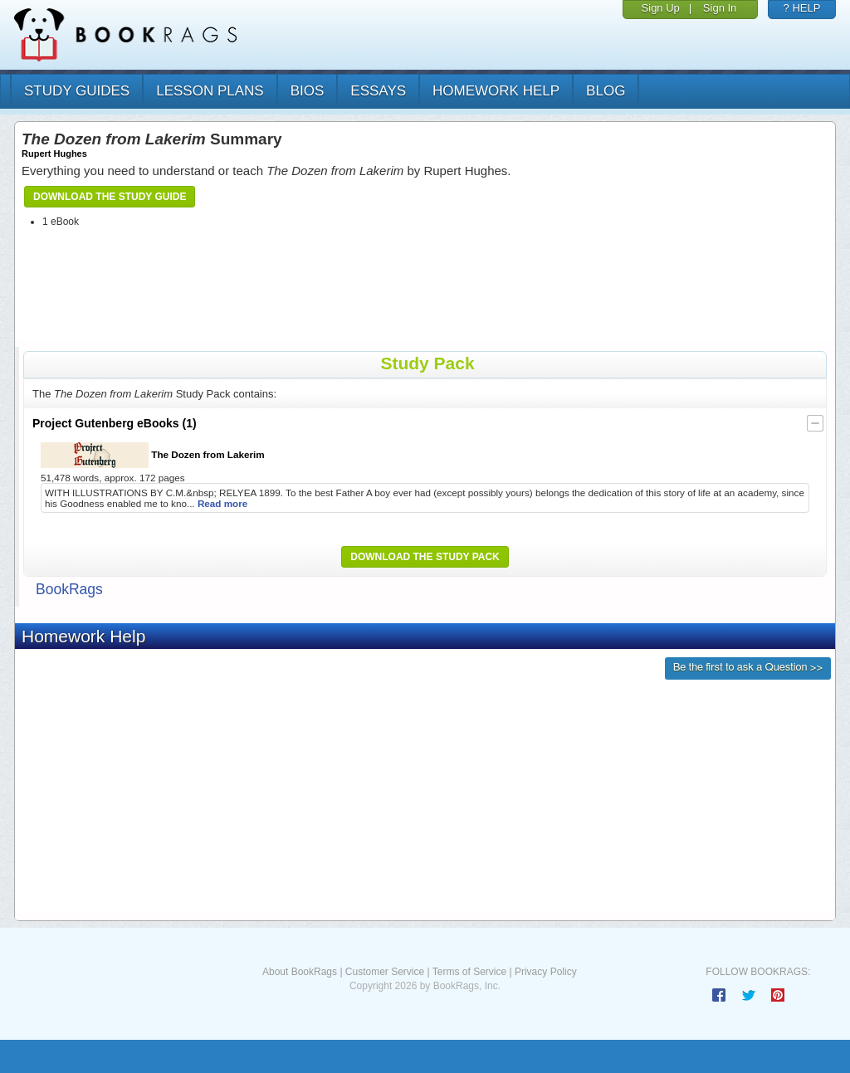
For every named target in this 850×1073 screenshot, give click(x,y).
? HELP (802, 8)
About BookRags (299, 972)
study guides (76, 91)
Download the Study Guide (109, 196)
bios (308, 91)
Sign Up (661, 8)
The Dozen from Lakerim (153, 455)
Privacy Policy (546, 972)
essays (378, 91)
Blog (605, 91)
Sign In (719, 8)
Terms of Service (469, 972)
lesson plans (209, 91)
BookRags (69, 589)
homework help (495, 91)
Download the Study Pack (425, 557)
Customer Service (384, 972)
